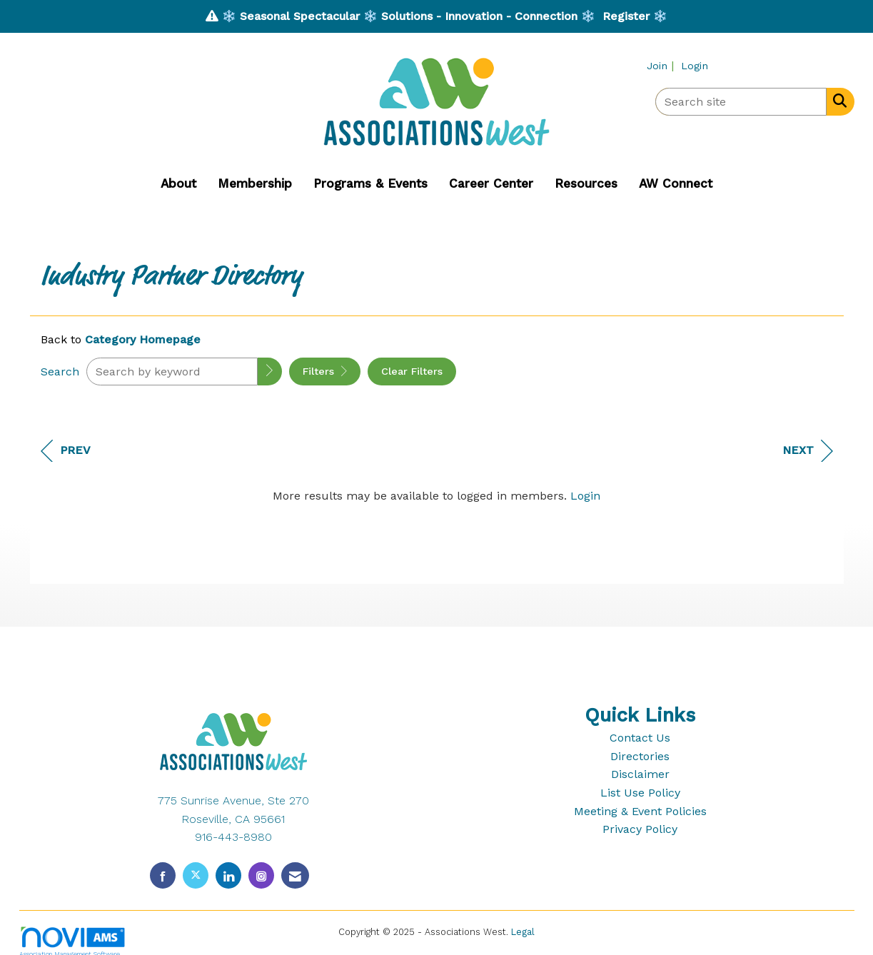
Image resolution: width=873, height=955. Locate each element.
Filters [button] (325, 371)
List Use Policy (640, 792)
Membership (255, 183)
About (178, 183)
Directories (640, 756)
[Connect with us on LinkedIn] (228, 875)
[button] (270, 371)
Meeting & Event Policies (640, 811)
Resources (586, 183)
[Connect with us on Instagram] (261, 875)
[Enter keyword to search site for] (741, 102)
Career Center (491, 183)
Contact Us (640, 737)
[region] (437, 537)
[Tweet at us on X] (195, 875)
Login (585, 495)
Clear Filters (412, 371)
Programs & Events (370, 183)
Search (60, 371)
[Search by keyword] (172, 371)
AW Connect (675, 183)
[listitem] (662, 65)
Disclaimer (640, 774)
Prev (66, 451)
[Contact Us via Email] (295, 875)
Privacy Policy (639, 829)
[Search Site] (837, 100)
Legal (523, 931)
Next (807, 451)
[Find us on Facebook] (163, 875)
